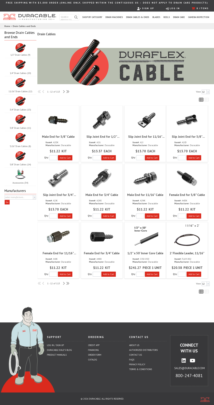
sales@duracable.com (189, 368)
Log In (173, 8)
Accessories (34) (20, 182)
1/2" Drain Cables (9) (20, 54)
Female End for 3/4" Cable (102, 253)
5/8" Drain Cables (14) (20, 164)
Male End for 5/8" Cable (58, 137)
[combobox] (66, 17)
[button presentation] (34, 197)
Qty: (46, 157)
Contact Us (135, 354)
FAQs (131, 359)
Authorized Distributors (143, 350)
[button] (76, 17)
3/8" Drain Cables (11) (20, 128)
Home (7, 26)
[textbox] (67, 17)
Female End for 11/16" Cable (58, 253)
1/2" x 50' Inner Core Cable (145, 253)
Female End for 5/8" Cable (187, 195)
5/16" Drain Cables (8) (20, 146)
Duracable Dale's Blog (59, 350)
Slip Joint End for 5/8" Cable (187, 137)
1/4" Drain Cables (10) (20, 73)
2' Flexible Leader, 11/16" (187, 253)
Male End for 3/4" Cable (102, 195)
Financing (93, 350)
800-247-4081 (189, 375)
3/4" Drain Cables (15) (20, 109)
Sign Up (145, 8)
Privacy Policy (137, 364)
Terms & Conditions (140, 369)
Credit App (94, 345)
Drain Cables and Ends (24, 26)
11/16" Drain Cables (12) (20, 91)
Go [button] (7, 202)
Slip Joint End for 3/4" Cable (58, 195)
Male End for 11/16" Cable (145, 195)
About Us (134, 345)
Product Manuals (57, 354)
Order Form (94, 354)
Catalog (92, 359)
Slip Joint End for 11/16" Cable (145, 137)
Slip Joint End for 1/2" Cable (101, 137)
